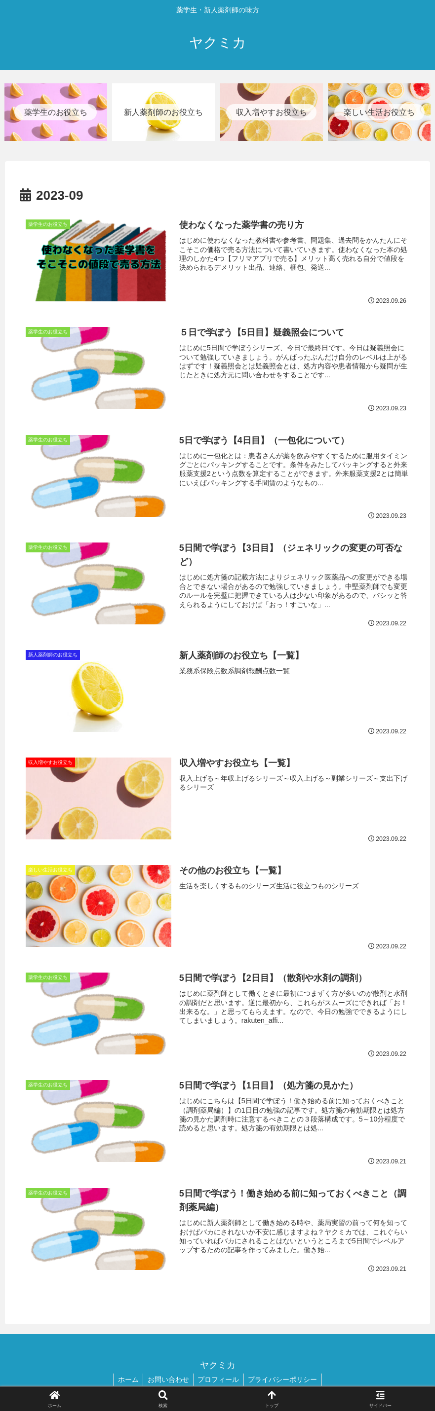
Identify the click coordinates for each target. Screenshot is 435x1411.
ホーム (126, 1380)
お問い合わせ (167, 1380)
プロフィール (219, 1380)
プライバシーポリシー (284, 1380)
